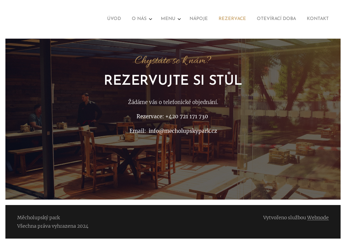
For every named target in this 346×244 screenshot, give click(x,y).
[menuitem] (259, 19)
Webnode (318, 218)
